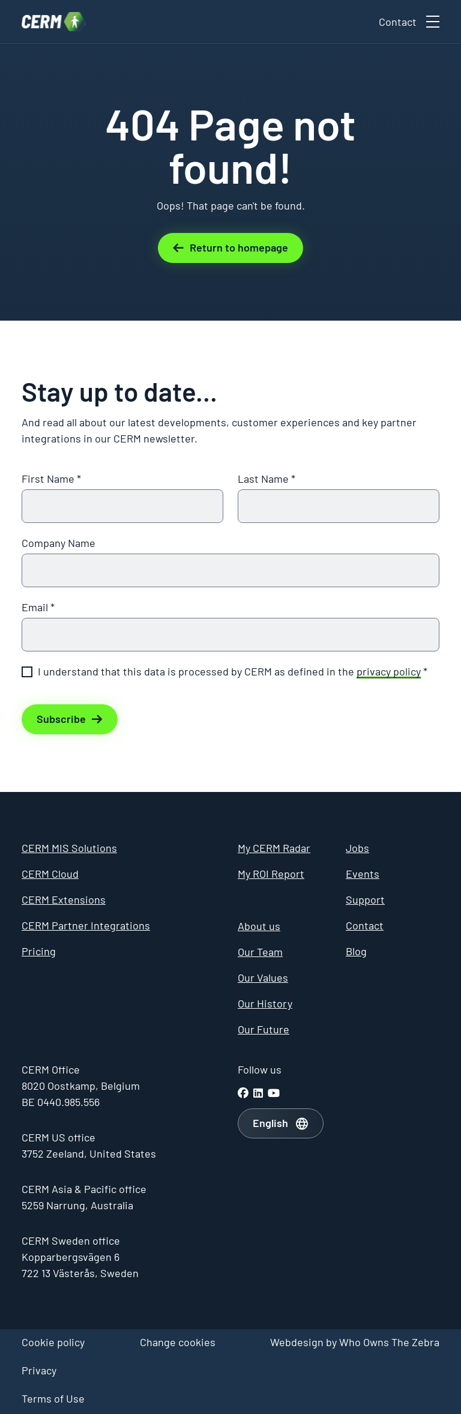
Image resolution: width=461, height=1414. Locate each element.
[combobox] (281, 1123)
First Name (51, 478)
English (270, 1122)
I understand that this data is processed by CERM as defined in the (232, 671)
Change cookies (177, 1342)
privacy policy (389, 671)
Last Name (266, 478)
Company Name (58, 542)
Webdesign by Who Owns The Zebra (354, 1342)
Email (38, 607)
